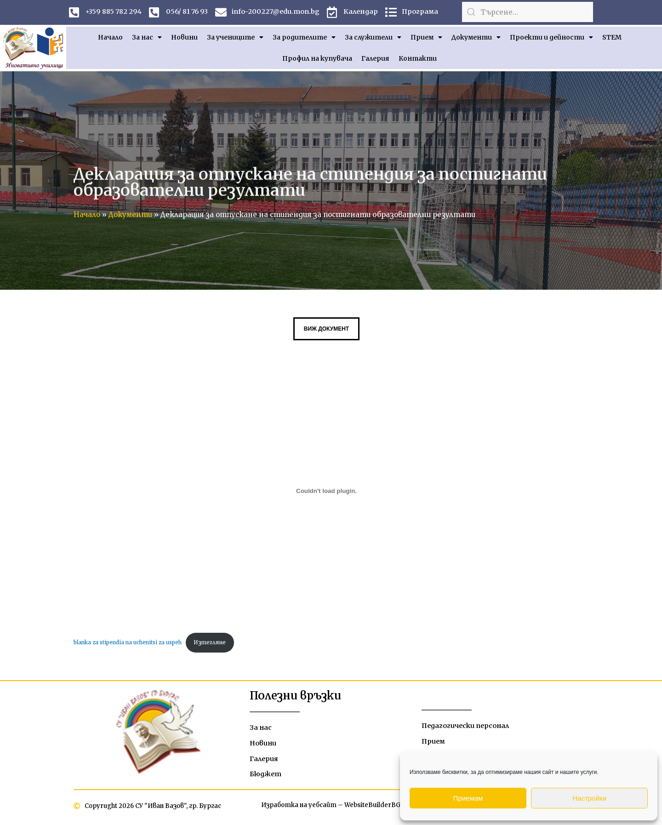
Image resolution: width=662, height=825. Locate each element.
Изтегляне (216, 643)
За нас (147, 37)
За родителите (304, 37)
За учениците (235, 37)
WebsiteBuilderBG (374, 808)
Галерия (375, 58)
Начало (110, 37)
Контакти (418, 58)
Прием (426, 37)
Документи (476, 37)
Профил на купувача (317, 58)
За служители (373, 37)
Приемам (468, 798)
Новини (184, 37)
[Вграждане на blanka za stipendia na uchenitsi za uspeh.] (326, 491)
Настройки (589, 798)
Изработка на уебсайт (297, 808)
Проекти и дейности (551, 37)
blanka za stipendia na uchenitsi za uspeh (130, 643)
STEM (612, 37)
